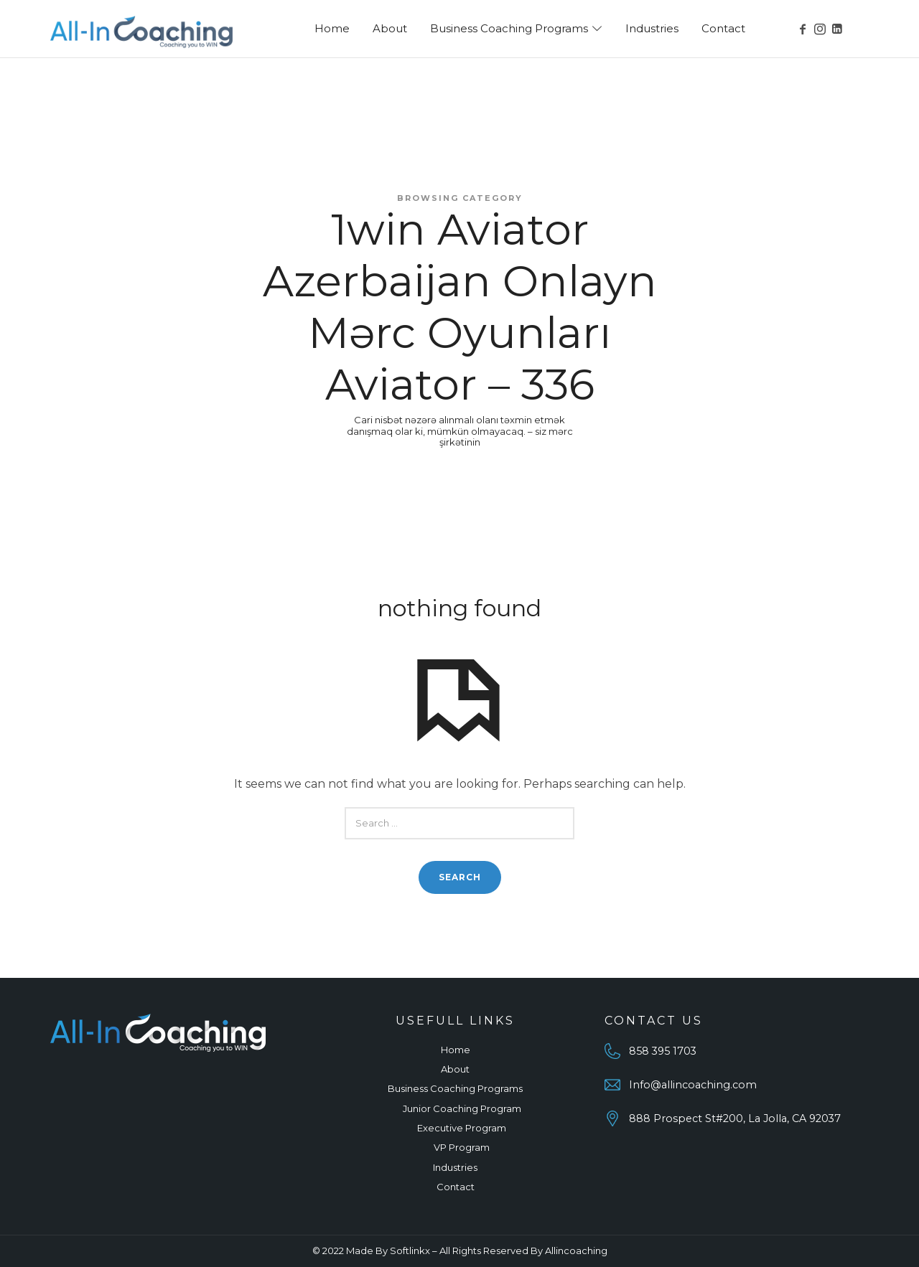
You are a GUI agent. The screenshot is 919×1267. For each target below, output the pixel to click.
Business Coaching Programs (455, 1088)
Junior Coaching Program (462, 1108)
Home (455, 1049)
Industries (455, 1167)
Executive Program (461, 1128)
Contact (456, 1186)
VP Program (462, 1147)
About (455, 1069)
